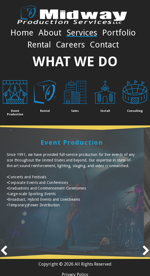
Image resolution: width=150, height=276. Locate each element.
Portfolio (119, 32)
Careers (70, 44)
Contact (104, 44)
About (50, 32)
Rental (39, 44)
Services (82, 32)
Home (21, 32)
